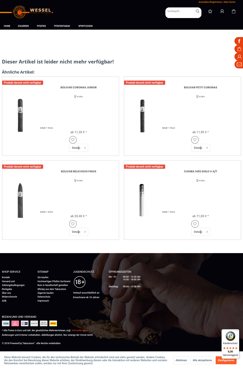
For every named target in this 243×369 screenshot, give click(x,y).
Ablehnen (181, 360)
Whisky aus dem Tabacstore (52, 289)
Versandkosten (79, 330)
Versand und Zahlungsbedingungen (13, 283)
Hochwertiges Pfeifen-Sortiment (54, 281)
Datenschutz (44, 296)
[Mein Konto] (222, 11)
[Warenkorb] (233, 11)
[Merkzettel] (210, 11)
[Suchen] (198, 11)
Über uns (6, 293)
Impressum (43, 300)
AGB (4, 300)
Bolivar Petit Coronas (200, 87)
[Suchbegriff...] (183, 11)
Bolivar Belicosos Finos (78, 171)
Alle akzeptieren (202, 360)
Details (79, 147)
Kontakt (6, 277)
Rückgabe (7, 289)
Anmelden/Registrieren (210, 2)
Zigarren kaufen (46, 293)
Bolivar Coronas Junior (79, 87)
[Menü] (237, 331)
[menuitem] (183, 12)
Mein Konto (229, 2)
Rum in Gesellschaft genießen (53, 285)
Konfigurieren (226, 360)
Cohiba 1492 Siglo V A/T (200, 171)
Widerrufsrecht (9, 296)
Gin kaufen (43, 277)
